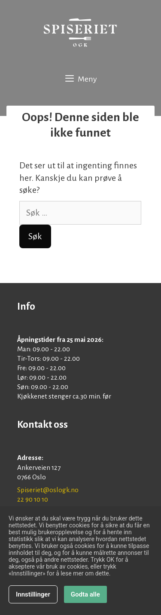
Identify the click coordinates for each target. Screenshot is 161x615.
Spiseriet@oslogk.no (48, 489)
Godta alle (85, 595)
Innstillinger (33, 595)
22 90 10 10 (32, 499)
